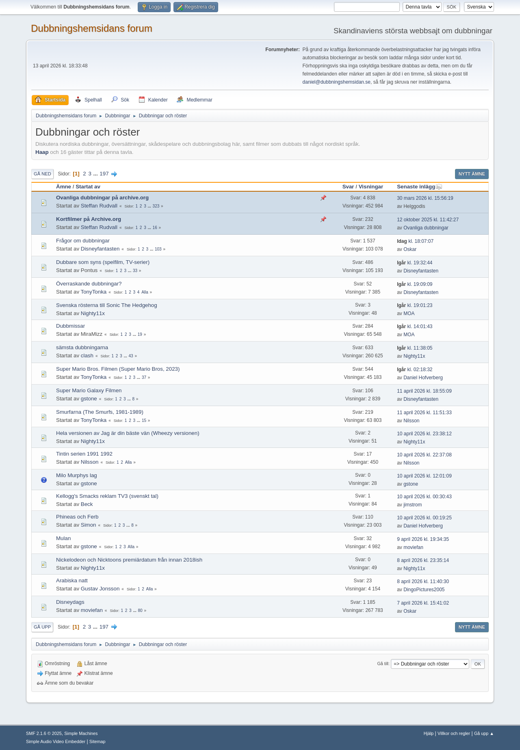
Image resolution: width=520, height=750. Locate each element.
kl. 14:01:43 (414, 326)
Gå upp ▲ (484, 733)
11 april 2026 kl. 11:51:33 (424, 412)
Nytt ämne (472, 173)
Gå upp (42, 627)
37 (144, 377)
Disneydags (70, 602)
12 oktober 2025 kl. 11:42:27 (428, 220)
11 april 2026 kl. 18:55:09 (424, 391)
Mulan (63, 538)
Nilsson (411, 421)
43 (131, 356)
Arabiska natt (72, 580)
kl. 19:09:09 (414, 284)
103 (158, 249)
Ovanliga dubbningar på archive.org (102, 198)
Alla (144, 292)
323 (156, 206)
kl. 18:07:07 (415, 241)
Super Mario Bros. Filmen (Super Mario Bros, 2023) (118, 369)
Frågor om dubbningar (83, 241)
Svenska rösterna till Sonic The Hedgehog (106, 305)
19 (140, 334)
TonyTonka (94, 292)
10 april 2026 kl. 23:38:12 (424, 434)
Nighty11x (93, 313)
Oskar (409, 249)
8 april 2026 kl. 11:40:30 (423, 581)
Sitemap (97, 741)
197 (104, 174)
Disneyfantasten (100, 249)
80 (140, 610)
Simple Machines (81, 733)
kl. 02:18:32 (414, 369)
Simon (88, 525)
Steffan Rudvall (99, 206)
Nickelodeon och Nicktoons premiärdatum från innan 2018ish (129, 560)
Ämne (63, 187)
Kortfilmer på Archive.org (88, 219)
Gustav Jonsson (100, 589)
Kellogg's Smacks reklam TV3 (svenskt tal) (107, 496)
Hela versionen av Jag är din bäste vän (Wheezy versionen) (127, 433)
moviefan (413, 547)
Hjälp (429, 733)
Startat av (88, 187)
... (96, 174)
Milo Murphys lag (76, 475)
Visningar (371, 187)
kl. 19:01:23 (414, 305)
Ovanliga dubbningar (425, 228)
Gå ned (42, 173)
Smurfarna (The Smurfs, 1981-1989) (99, 412)
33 (135, 270)
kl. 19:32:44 (414, 263)
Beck (87, 504)
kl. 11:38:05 (414, 348)
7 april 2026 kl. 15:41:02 (423, 603)
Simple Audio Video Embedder (55, 741)
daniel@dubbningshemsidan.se (336, 82)
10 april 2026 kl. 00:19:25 (424, 518)
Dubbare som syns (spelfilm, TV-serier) (103, 262)
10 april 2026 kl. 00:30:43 (424, 496)
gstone (89, 399)
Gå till (382, 663)
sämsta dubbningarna (82, 347)
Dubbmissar (70, 326)
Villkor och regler (454, 733)
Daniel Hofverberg (423, 377)
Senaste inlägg (419, 187)
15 (144, 420)
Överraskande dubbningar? (89, 284)
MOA (408, 313)
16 (155, 227)
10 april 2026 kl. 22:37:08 (424, 455)
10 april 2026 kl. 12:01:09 (424, 476)
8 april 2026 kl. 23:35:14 (423, 560)
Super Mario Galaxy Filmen (88, 390)
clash (87, 355)
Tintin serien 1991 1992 (84, 454)
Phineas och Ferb (77, 517)
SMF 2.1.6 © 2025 (44, 733)
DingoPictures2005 (423, 589)
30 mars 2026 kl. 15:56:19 (425, 198)
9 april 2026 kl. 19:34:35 (423, 539)
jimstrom (412, 505)
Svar (348, 187)
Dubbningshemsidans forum (91, 28)
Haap (42, 152)
